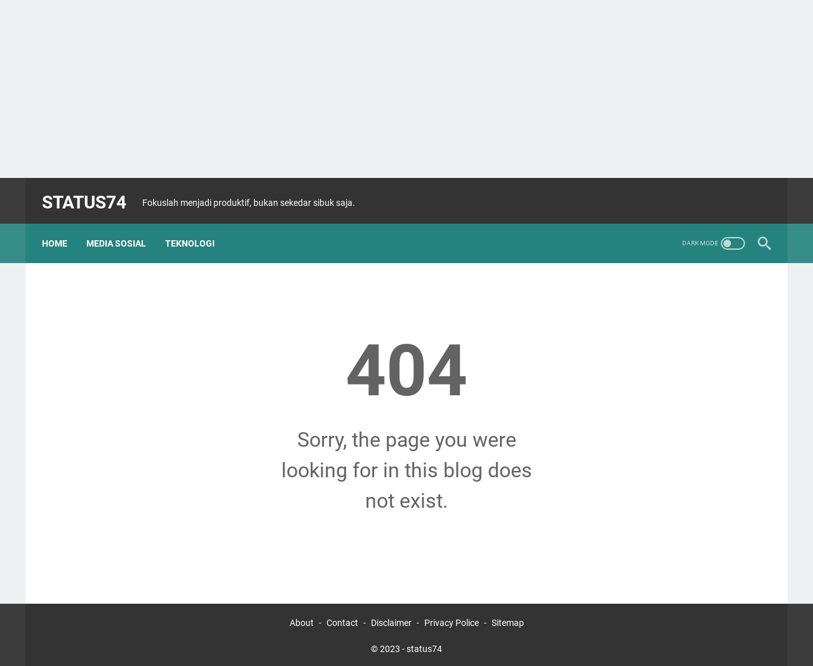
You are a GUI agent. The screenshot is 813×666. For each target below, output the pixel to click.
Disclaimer (391, 620)
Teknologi (196, 228)
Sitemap (508, 620)
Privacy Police (451, 620)
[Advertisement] (406, 89)
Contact (343, 620)
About (302, 620)
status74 (90, 192)
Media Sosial (122, 228)
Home (61, 228)
